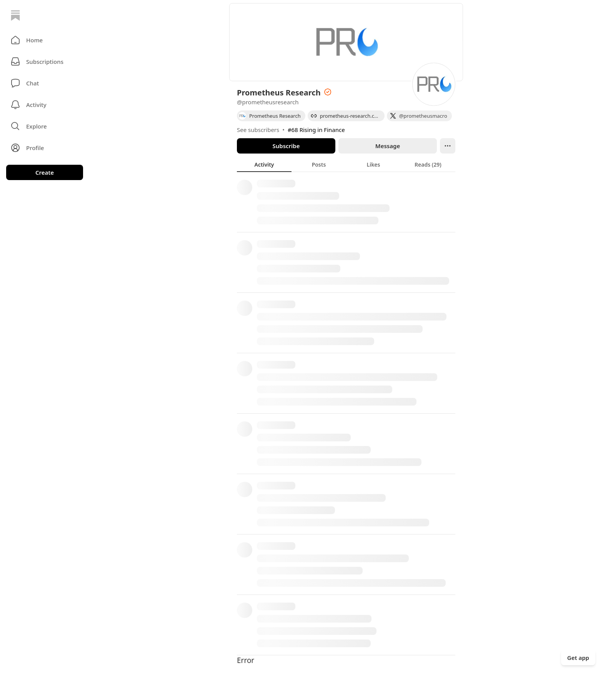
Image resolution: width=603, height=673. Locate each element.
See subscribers (258, 130)
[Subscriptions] (44, 61)
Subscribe (286, 146)
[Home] (15, 15)
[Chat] (44, 83)
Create (44, 172)
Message (387, 146)
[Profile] (44, 148)
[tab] (264, 164)
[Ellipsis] (447, 146)
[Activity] (44, 104)
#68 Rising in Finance (316, 130)
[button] (44, 40)
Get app (578, 657)
